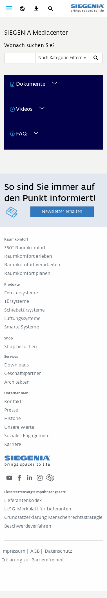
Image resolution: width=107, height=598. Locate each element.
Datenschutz (58, 551)
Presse (11, 410)
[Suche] (50, 8)
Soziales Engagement (27, 436)
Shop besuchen (20, 347)
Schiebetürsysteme (24, 310)
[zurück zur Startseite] (87, 9)
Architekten (17, 382)
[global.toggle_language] (22, 8)
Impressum (13, 551)
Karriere (12, 445)
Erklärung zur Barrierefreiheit (32, 560)
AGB (35, 551)
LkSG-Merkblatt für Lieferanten (37, 509)
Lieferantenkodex (23, 501)
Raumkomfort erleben (28, 256)
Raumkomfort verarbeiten (32, 265)
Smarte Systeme (21, 327)
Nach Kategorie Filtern (62, 58)
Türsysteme (16, 301)
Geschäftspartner (22, 374)
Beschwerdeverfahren (27, 526)
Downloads (16, 365)
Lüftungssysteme (22, 319)
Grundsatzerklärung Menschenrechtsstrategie (53, 517)
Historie (12, 419)
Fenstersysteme (21, 293)
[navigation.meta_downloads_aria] (36, 8)
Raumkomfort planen (27, 274)
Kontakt (12, 402)
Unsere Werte (19, 427)
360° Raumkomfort (25, 248)
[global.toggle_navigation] (9, 8)
